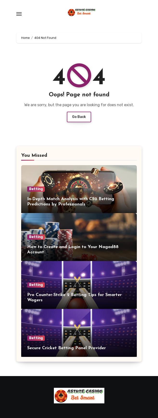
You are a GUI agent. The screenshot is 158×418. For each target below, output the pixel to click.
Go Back (79, 117)
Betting (36, 189)
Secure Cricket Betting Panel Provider (66, 348)
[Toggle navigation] (19, 14)
